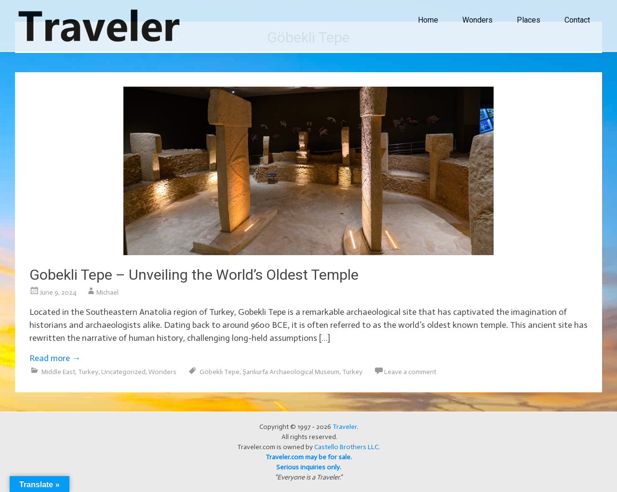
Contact (577, 20)
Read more (54, 358)
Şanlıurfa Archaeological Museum (290, 372)
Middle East (58, 372)
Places (528, 20)
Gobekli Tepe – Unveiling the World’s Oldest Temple (194, 274)
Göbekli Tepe (220, 372)
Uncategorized (123, 372)
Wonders (477, 20)
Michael (107, 292)
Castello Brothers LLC (346, 447)
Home (428, 20)
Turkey (88, 372)
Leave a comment (410, 372)
